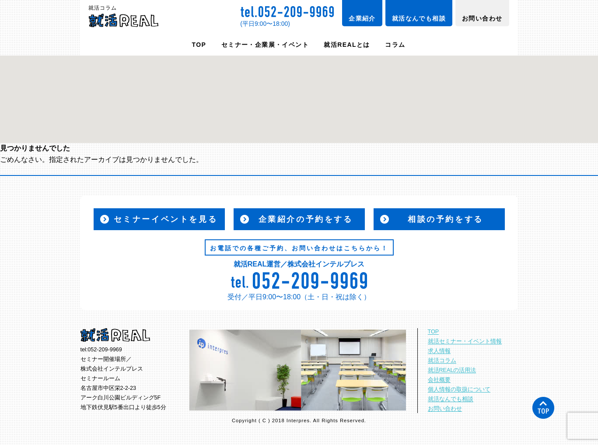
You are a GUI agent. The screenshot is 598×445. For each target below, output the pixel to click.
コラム (395, 44)
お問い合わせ (482, 18)
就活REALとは (347, 44)
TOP (199, 44)
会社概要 (439, 380)
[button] (299, 91)
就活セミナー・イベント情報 (465, 341)
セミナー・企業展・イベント (265, 44)
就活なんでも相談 (419, 18)
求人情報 (439, 351)
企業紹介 (362, 18)
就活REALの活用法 (452, 370)
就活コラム (442, 360)
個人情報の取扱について (459, 389)
